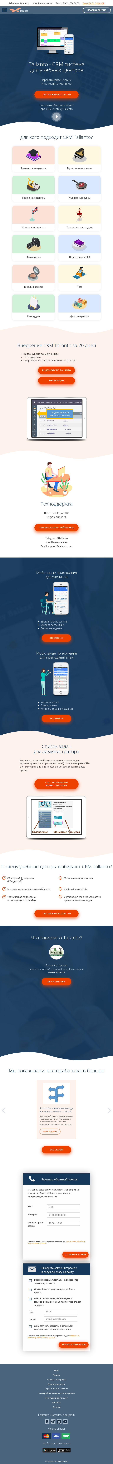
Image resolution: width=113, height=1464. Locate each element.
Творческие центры (33, 187)
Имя (30, 1206)
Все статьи (56, 1149)
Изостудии (33, 306)
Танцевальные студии (79, 217)
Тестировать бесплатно (56, 94)
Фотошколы (33, 247)
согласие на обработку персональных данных (53, 1337)
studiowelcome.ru (56, 972)
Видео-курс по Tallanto (56, 370)
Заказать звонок (93, 3)
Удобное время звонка (35, 1224)
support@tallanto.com (60, 546)
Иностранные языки (33, 217)
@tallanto (24, 3)
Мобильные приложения (56, 1398)
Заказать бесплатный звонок (56, 527)
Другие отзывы (56, 981)
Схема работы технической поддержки (56, 1393)
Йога (79, 276)
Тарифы (56, 1375)
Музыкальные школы (79, 158)
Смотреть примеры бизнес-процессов (56, 784)
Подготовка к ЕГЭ (79, 247)
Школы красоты (33, 276)
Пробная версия (96, 10)
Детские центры (79, 306)
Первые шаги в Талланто (56, 1388)
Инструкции (56, 380)
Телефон (32, 1214)
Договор (56, 1407)
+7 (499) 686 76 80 (70, 3)
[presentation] (50, 1235)
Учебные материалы (56, 1379)
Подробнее (56, 638)
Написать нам (45, 3)
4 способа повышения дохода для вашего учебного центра (56, 1110)
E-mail (33, 1319)
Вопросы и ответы (56, 1384)
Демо (56, 1370)
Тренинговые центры (33, 158)
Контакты (56, 1402)
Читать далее (50, 1131)
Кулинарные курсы (79, 187)
